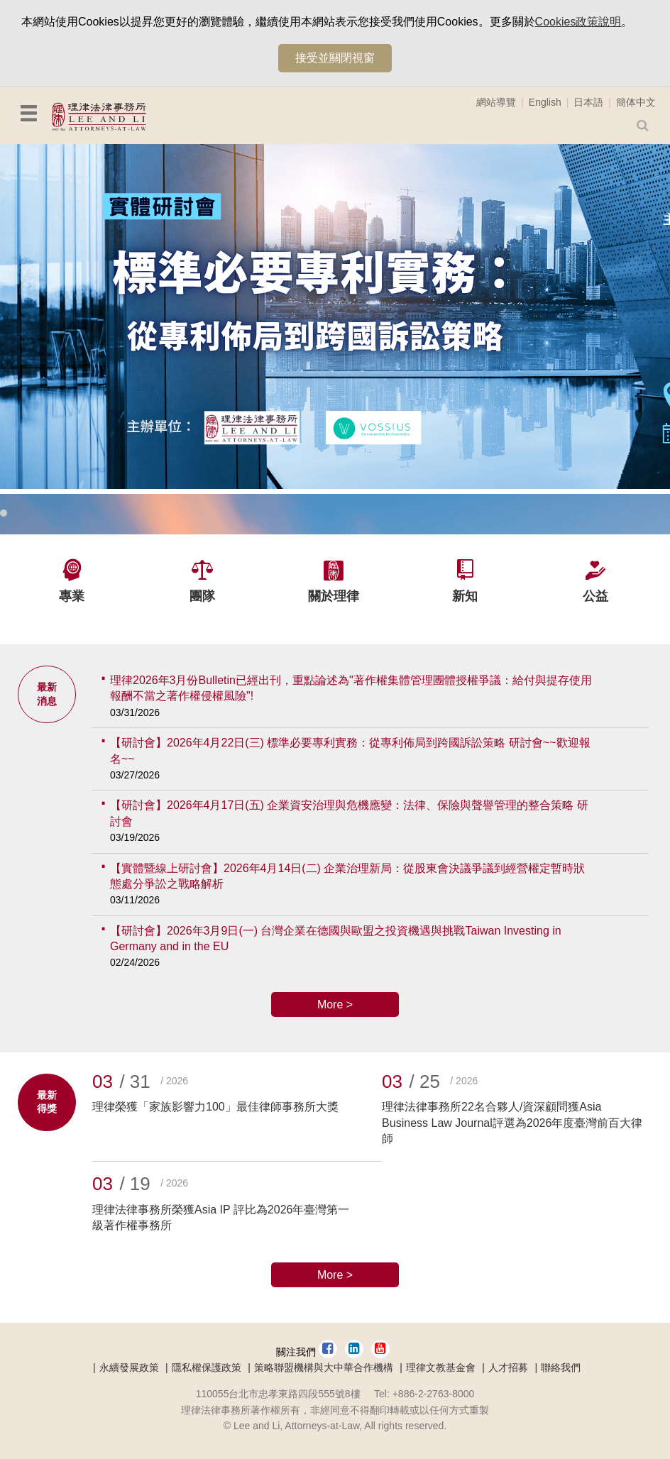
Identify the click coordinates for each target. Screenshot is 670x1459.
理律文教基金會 (441, 1367)
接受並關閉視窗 (335, 58)
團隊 (202, 596)
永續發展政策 (129, 1367)
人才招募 (508, 1367)
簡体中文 (636, 102)
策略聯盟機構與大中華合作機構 (323, 1367)
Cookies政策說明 (578, 22)
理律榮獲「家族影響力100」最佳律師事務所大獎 (215, 1107)
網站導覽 (496, 102)
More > (335, 1004)
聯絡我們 (561, 1367)
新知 (465, 596)
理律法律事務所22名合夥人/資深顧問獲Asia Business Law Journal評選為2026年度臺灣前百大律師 (512, 1123)
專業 (71, 596)
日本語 (588, 102)
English (545, 102)
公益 (595, 596)
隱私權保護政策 (206, 1367)
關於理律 (333, 596)
